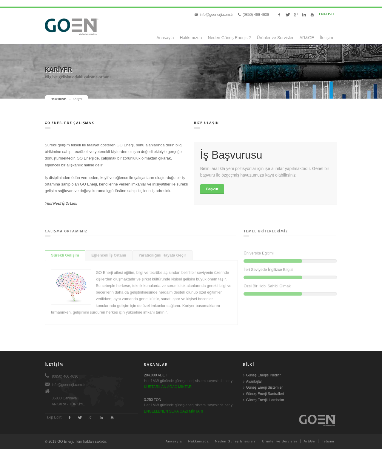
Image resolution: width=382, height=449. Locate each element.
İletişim (326, 37)
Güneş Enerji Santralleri (265, 394)
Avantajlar (254, 381)
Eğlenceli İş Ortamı (108, 253)
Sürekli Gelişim (65, 253)
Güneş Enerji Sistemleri (264, 387)
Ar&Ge (309, 441)
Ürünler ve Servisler (275, 37)
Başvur (212, 189)
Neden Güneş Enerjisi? (229, 37)
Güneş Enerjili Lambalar (265, 400)
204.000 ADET (155, 375)
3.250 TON (152, 400)
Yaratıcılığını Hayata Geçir (162, 253)
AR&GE (306, 37)
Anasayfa (165, 37)
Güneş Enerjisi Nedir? (263, 375)
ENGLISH (322, 14)
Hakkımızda (191, 37)
